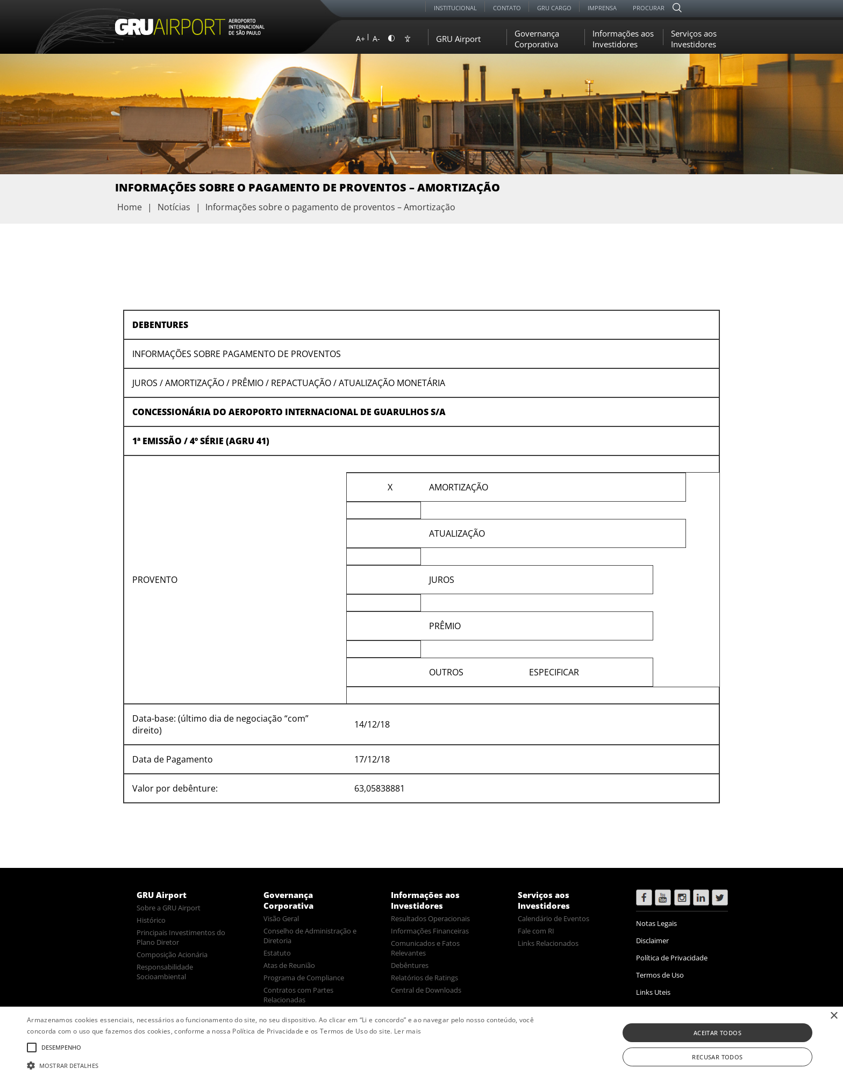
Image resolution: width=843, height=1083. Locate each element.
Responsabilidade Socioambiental (165, 971)
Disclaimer (652, 940)
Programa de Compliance (303, 977)
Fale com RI (536, 931)
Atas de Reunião (289, 965)
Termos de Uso (660, 975)
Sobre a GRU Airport (169, 908)
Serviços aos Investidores (694, 38)
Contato (507, 8)
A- (376, 38)
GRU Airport (458, 38)
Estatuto (277, 953)
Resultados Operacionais (430, 918)
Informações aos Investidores (623, 38)
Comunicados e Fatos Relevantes (425, 948)
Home (129, 207)
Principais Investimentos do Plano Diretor (181, 937)
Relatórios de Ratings (424, 977)
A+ (360, 38)
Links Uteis (653, 992)
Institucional (455, 8)
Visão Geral (281, 918)
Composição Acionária (172, 954)
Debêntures (409, 965)
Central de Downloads (426, 990)
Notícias (174, 207)
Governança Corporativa (537, 38)
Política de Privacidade (672, 958)
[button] (283, 1065)
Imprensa (602, 8)
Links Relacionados (548, 943)
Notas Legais (656, 923)
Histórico (151, 920)
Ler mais (407, 1031)
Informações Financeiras (430, 931)
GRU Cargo (554, 8)
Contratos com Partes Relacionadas (298, 994)
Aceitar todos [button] (717, 1033)
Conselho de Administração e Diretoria (309, 935)
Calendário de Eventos (553, 918)
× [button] (834, 1016)
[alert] (421, 1045)
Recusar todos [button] (717, 1057)
